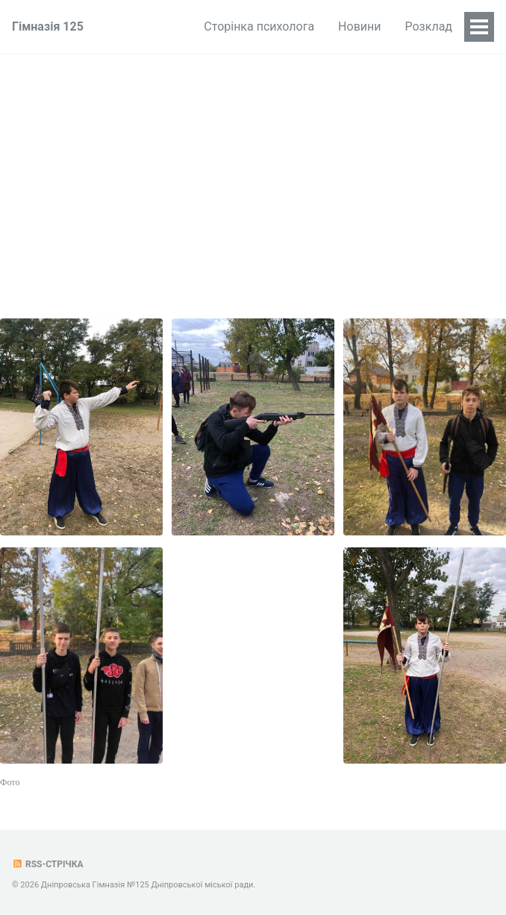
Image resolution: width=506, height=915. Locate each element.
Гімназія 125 (48, 26)
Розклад (429, 26)
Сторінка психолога (259, 26)
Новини (359, 26)
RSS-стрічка (48, 864)
